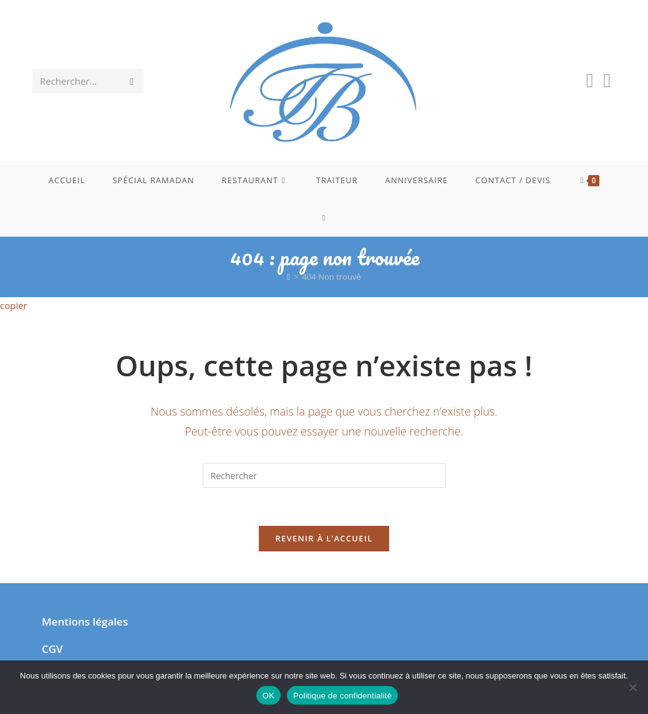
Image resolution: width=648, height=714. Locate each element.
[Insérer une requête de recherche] (324, 475)
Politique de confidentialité (342, 695)
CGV (52, 649)
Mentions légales (85, 621)
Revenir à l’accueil (323, 538)
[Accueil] (288, 276)
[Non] (632, 687)
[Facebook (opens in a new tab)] (590, 80)
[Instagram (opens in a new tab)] (607, 80)
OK (268, 695)
